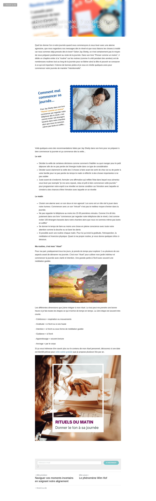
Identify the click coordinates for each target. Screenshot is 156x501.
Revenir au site (10, 5)
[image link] (78, 398)
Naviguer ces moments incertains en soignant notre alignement (54, 479)
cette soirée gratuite (63, 352)
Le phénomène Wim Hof (93, 477)
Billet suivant (84, 475)
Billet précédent (41, 475)
